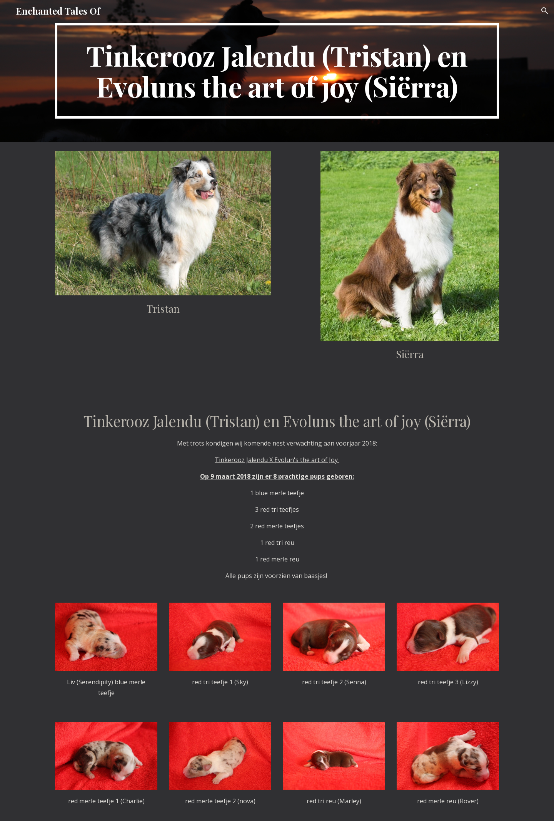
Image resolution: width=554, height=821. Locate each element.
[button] (545, 11)
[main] (277, 71)
